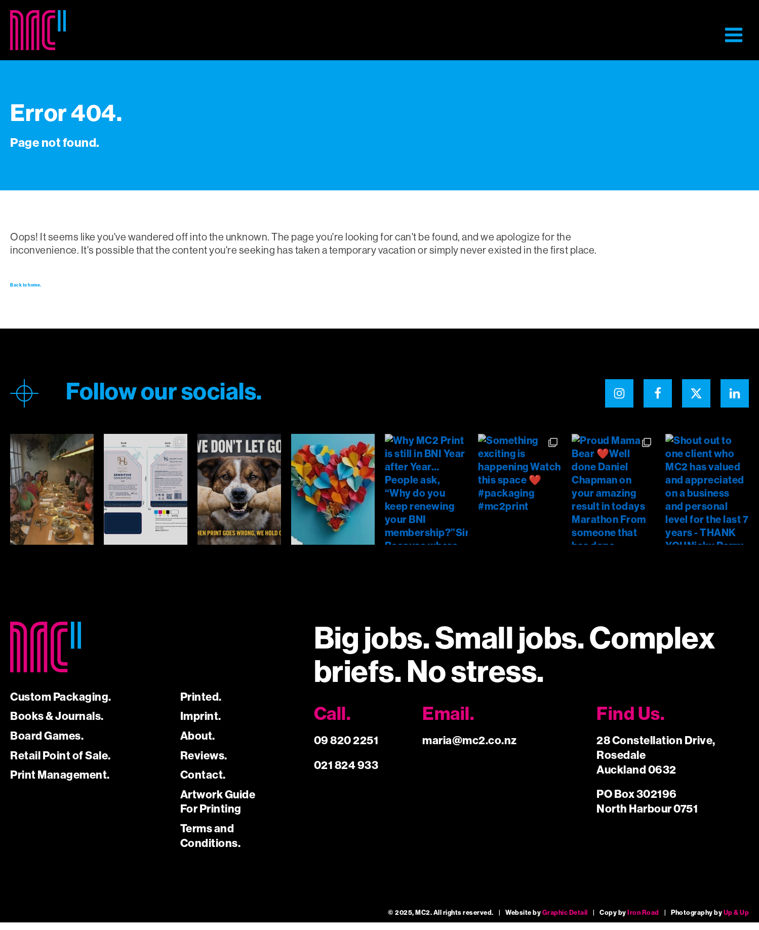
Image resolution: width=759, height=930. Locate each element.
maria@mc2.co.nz (469, 748)
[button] (733, 35)
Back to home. (44, 289)
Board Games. (47, 743)
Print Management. (60, 782)
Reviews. (203, 763)
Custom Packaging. (60, 704)
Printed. (201, 704)
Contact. (203, 782)
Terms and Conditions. (210, 843)
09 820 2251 (346, 748)
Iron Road (643, 920)
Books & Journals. (57, 724)
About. (197, 743)
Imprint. (200, 724)
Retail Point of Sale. (60, 763)
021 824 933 (346, 773)
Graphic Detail (565, 920)
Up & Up (736, 920)
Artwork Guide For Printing (218, 809)
